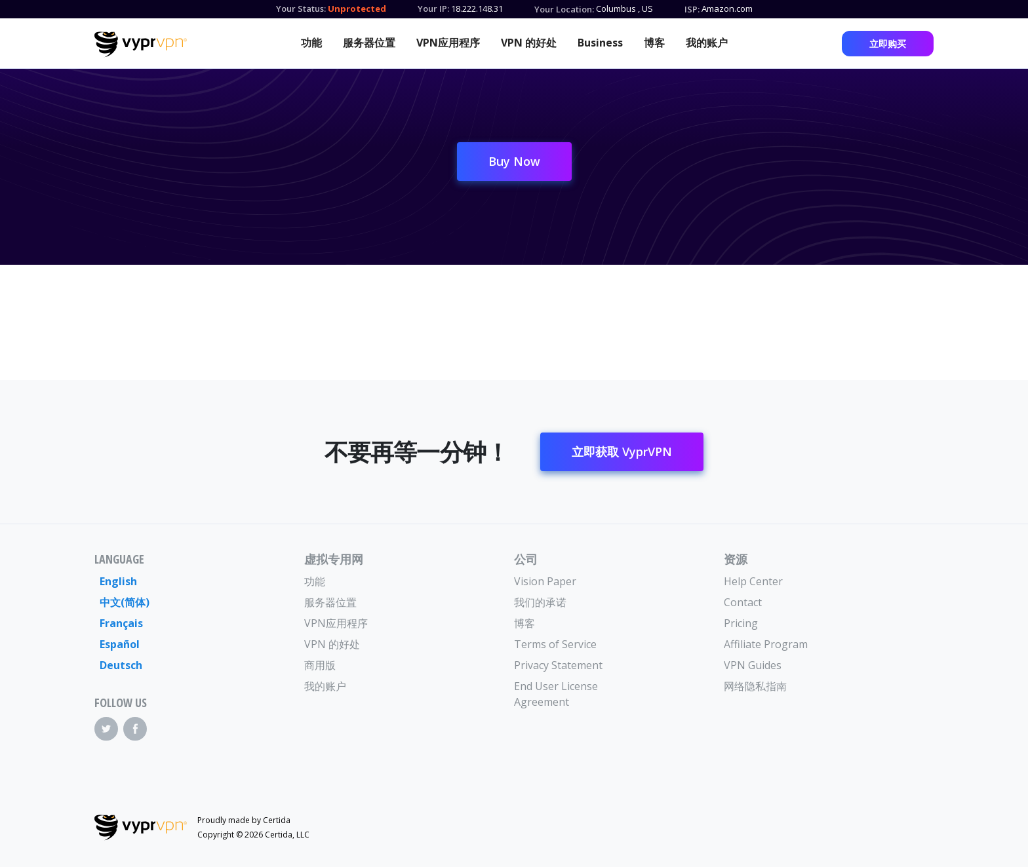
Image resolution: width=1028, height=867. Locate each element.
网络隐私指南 (755, 686)
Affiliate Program (766, 644)
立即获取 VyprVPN (622, 451)
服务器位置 (369, 42)
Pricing (741, 623)
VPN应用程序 (448, 42)
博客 (654, 42)
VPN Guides (752, 665)
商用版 (320, 665)
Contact (743, 602)
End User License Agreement (556, 694)
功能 (311, 42)
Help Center (753, 581)
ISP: (692, 9)
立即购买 (887, 43)
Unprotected (357, 8)
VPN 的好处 (529, 42)
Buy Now (514, 161)
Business (600, 42)
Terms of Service (555, 644)
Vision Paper (545, 581)
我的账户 (707, 42)
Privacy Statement (558, 665)
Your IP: (433, 8)
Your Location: (564, 9)
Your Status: (301, 8)
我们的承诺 (540, 602)
